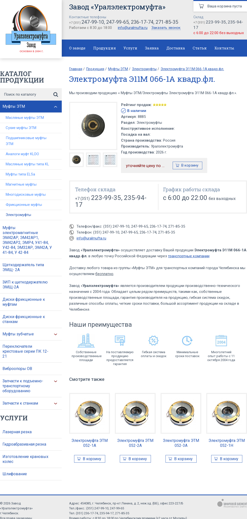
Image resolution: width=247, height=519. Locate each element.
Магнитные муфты (21, 184)
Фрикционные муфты (24, 204)
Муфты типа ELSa (20, 174)
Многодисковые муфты (26, 194)
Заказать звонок (166, 28)
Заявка (152, 47)
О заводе (77, 47)
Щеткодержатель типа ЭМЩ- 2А (23, 267)
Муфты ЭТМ (13, 106)
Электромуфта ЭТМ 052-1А (89, 443)
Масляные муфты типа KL (27, 164)
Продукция (104, 47)
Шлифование (14, 474)
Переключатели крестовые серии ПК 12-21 (25, 351)
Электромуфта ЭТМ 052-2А (135, 443)
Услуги (130, 47)
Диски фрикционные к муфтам (23, 302)
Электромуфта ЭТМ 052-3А (181, 443)
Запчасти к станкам (20, 403)
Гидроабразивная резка (24, 444)
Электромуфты (18, 215)
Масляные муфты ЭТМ (25, 117)
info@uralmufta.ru (132, 27)
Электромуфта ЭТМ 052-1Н (226, 443)
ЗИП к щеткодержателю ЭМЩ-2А (25, 284)
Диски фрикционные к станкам (23, 319)
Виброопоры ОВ (17, 368)
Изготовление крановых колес (25, 459)
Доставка (175, 47)
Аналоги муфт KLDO (22, 154)
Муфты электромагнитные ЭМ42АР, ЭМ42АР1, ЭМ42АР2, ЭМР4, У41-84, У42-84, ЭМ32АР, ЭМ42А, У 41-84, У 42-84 (27, 240)
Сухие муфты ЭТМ (21, 128)
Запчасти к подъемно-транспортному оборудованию (22, 386)
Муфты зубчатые (18, 334)
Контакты (224, 47)
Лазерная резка (17, 432)
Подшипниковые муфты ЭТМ (26, 141)
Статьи (200, 47)
